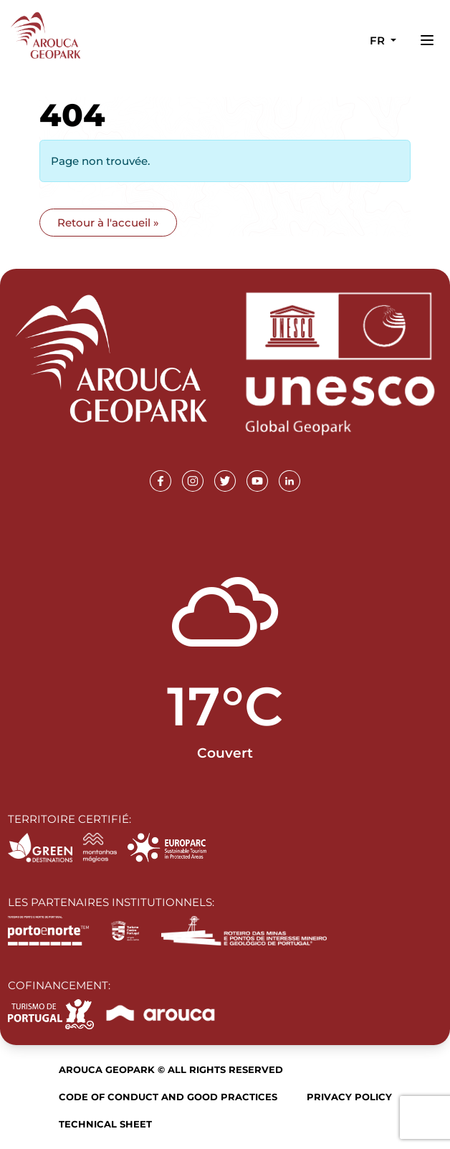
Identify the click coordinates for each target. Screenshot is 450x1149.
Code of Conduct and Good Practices (168, 1096)
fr (379, 40)
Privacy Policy (349, 1096)
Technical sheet (105, 1124)
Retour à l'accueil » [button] (108, 222)
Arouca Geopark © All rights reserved (171, 1069)
